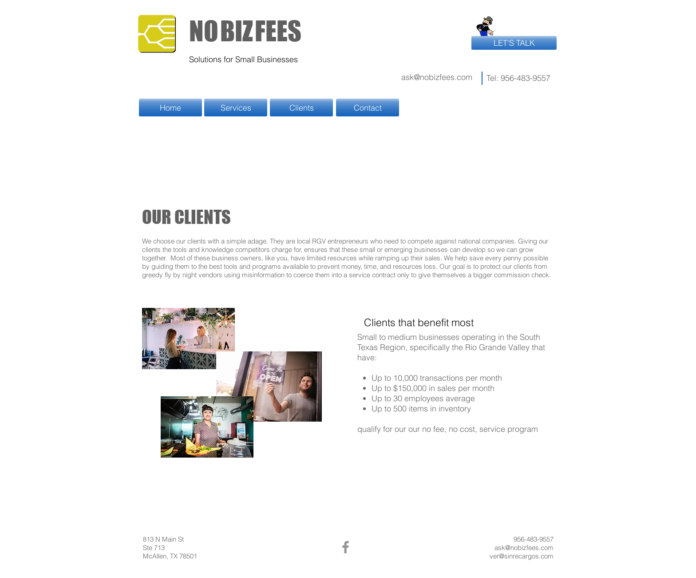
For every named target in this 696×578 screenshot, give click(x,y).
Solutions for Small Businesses (243, 59)
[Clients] (301, 107)
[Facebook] (345, 547)
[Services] (235, 107)
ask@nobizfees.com (436, 77)
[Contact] (367, 107)
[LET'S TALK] (514, 43)
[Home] (170, 107)
